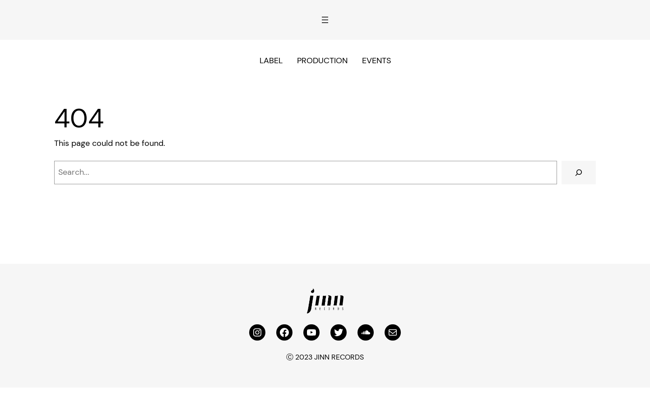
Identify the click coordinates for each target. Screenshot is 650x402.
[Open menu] (325, 19)
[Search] (579, 172)
